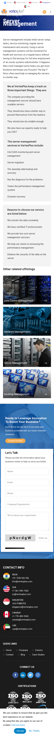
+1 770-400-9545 (20, 616)
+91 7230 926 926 (20, 578)
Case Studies (38, 654)
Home (9, 650)
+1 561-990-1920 (20, 590)
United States (20, 2)
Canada (33, 2)
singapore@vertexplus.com (25, 607)
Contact (10, 654)
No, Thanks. (34, 730)
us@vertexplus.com (21, 594)
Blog (23, 654)
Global (8, 2)
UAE (27, 6)
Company (23, 650)
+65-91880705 (19, 603)
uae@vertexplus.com (22, 629)
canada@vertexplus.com (23, 619)
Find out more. (18, 725)
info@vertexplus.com (22, 581)
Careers (39, 650)
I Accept (20, 730)
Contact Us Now (15, 441)
